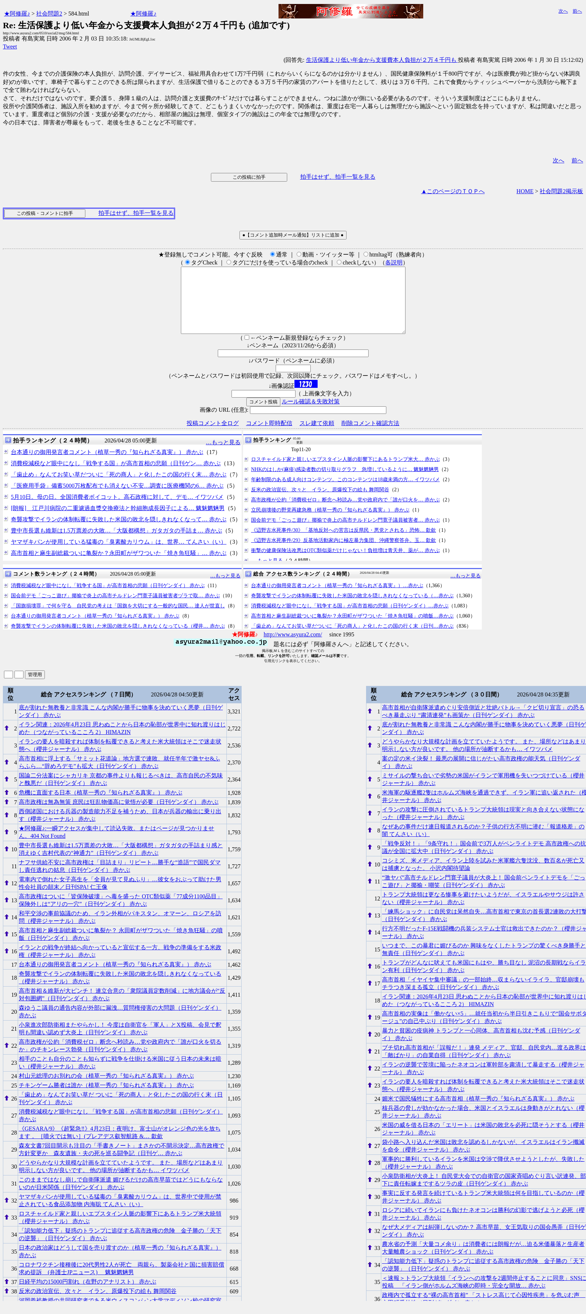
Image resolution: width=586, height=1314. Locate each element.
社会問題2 (49, 13)
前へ (577, 11)
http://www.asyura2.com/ (293, 647)
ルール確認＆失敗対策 (311, 414)
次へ (563, 11)
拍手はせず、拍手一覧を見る (337, 177)
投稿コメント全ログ (213, 436)
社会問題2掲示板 (561, 191)
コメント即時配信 (269, 436)
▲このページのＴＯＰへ (453, 191)
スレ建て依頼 (317, 436)
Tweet (10, 46)
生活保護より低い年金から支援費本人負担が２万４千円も (382, 60)
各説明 (394, 262)
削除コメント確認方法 (370, 436)
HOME (525, 191)
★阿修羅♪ (17, 13)
